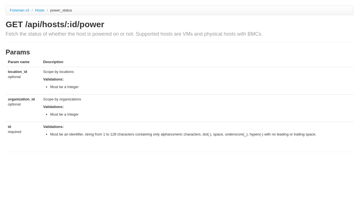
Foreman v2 (19, 10)
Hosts (40, 10)
